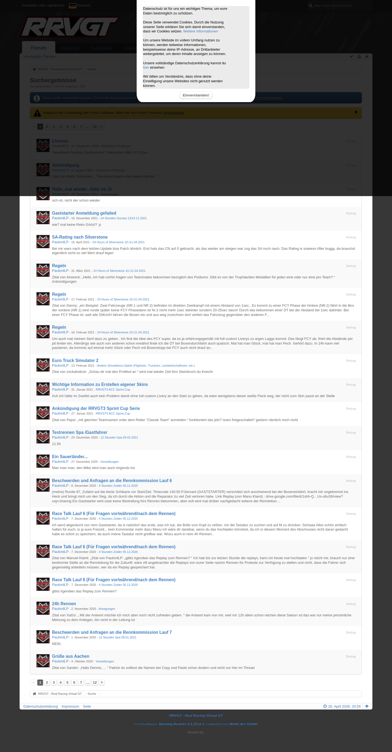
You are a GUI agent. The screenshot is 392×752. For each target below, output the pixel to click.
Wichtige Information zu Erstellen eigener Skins (100, 384)
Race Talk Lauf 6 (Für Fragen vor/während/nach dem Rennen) (114, 513)
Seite (87, 706)
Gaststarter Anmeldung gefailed (84, 213)
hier (146, 67)
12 (95, 682)
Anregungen (107, 608)
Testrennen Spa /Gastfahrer (79, 432)
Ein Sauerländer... (70, 456)
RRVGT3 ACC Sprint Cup (113, 389)
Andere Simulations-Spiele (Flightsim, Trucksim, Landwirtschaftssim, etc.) (146, 365)
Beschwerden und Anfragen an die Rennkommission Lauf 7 (112, 632)
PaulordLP (60, 218)
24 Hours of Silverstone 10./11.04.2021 (119, 242)
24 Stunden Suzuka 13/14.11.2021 (123, 218)
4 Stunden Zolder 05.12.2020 (118, 485)
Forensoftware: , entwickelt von (196, 724)
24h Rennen (64, 603)
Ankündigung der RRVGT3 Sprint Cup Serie (96, 408)
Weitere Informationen (200, 31)
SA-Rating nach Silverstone (80, 237)
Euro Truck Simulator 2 (75, 360)
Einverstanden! (196, 95)
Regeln (59, 265)
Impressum (70, 706)
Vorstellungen (109, 461)
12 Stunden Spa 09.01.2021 (119, 437)
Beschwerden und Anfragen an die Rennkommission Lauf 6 (112, 480)
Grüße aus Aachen (70, 656)
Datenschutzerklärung (40, 706)
